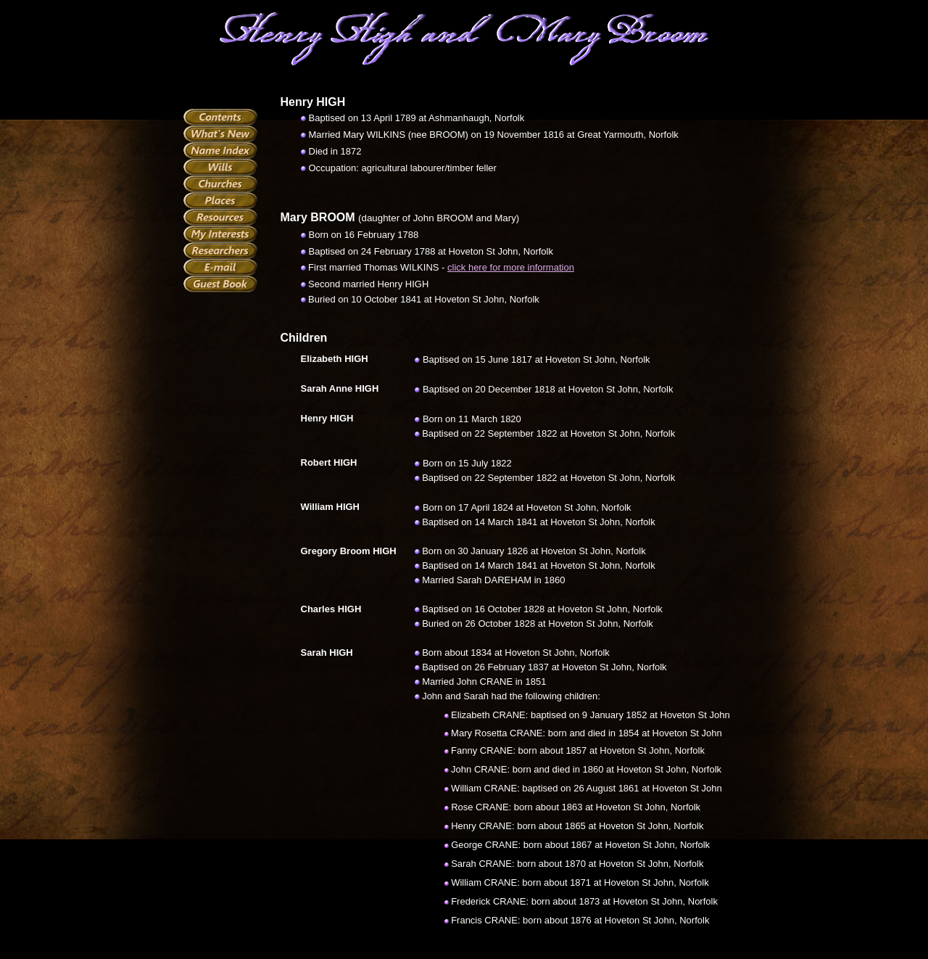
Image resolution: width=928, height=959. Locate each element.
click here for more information (510, 267)
